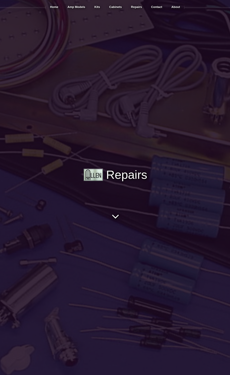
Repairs (115, 174)
